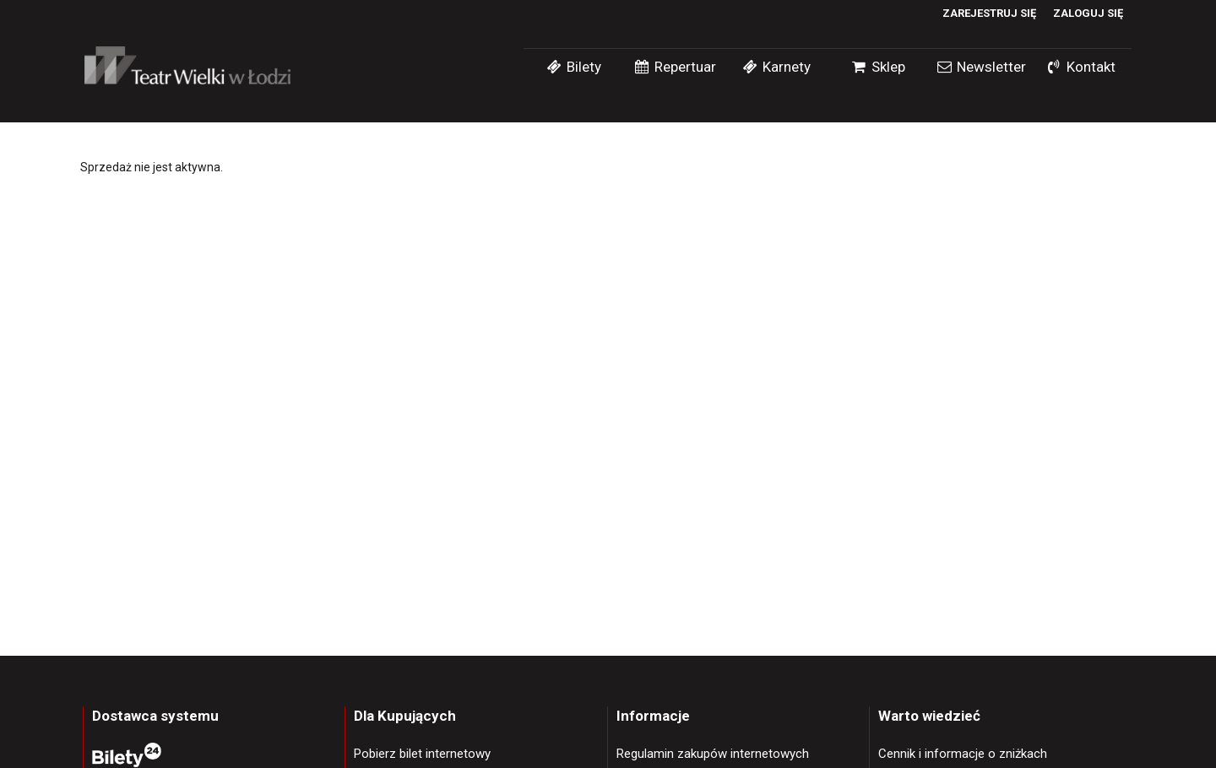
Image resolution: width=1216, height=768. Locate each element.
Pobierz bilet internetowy (422, 753)
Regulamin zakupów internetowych (712, 753)
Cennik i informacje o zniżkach (962, 753)
